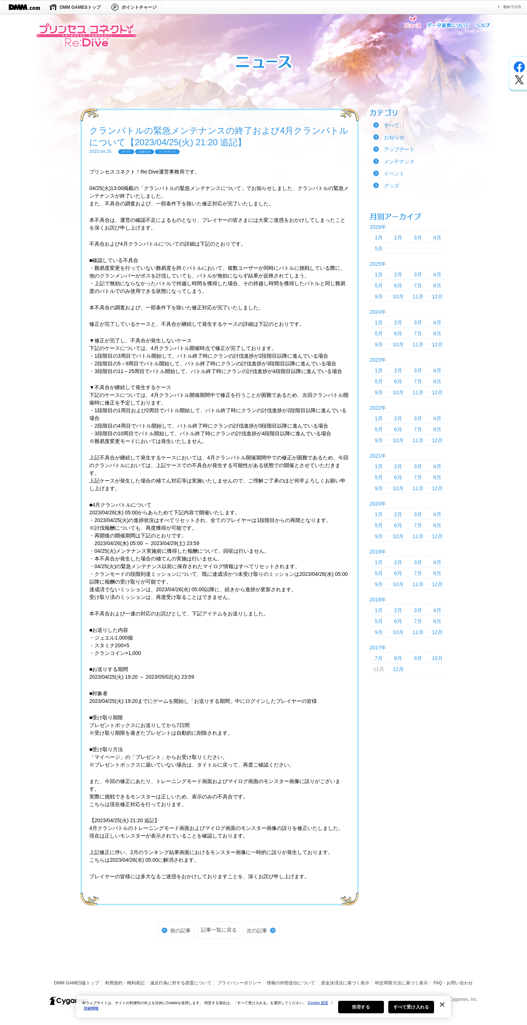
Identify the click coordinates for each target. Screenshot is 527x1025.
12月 (437, 296)
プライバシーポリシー (239, 982)
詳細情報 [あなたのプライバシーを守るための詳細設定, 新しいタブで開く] (91, 1012)
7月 (418, 285)
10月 (398, 296)
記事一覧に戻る (219, 930)
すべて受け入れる (411, 1010)
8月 (437, 285)
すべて (391, 125)
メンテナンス (399, 161)
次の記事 (257, 930)
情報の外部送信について (291, 982)
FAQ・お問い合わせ (453, 982)
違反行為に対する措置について (181, 982)
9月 (379, 296)
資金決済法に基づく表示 (345, 982)
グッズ (391, 186)
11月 (417, 296)
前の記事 (180, 930)
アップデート (399, 149)
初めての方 (512, 7)
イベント (394, 173)
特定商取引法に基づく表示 (401, 982)
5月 (379, 248)
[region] (263, 1010)
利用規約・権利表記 (125, 982)
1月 (379, 238)
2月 (398, 238)
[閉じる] (442, 1008)
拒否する (361, 1010)
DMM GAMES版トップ (76, 982)
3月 (418, 238)
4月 (437, 238)
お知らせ (394, 137)
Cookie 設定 (318, 1006)
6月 (398, 285)
